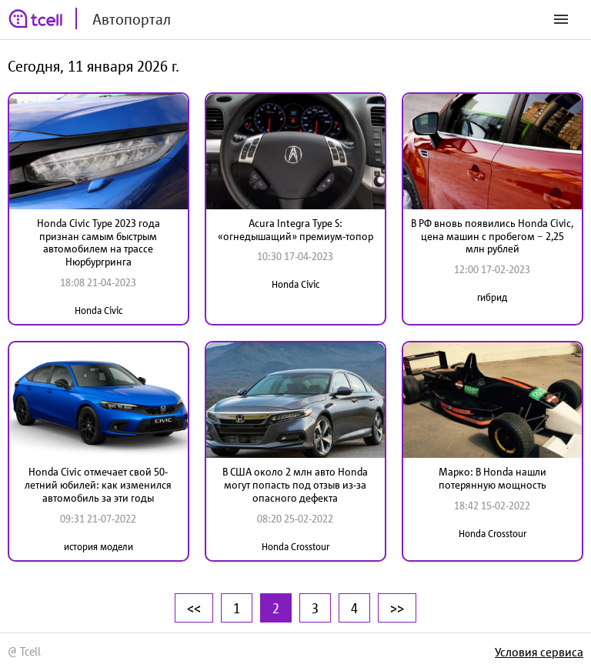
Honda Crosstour (295, 546)
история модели (98, 546)
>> (397, 607)
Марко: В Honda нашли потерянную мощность (492, 478)
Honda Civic (98, 310)
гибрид (492, 297)
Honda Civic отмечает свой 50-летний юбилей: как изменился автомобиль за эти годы (98, 485)
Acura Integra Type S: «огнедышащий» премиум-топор (295, 229)
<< (194, 607)
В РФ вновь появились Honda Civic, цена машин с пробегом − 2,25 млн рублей (492, 236)
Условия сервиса (539, 651)
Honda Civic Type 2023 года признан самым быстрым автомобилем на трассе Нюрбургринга (98, 242)
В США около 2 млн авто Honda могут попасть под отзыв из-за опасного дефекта (295, 485)
